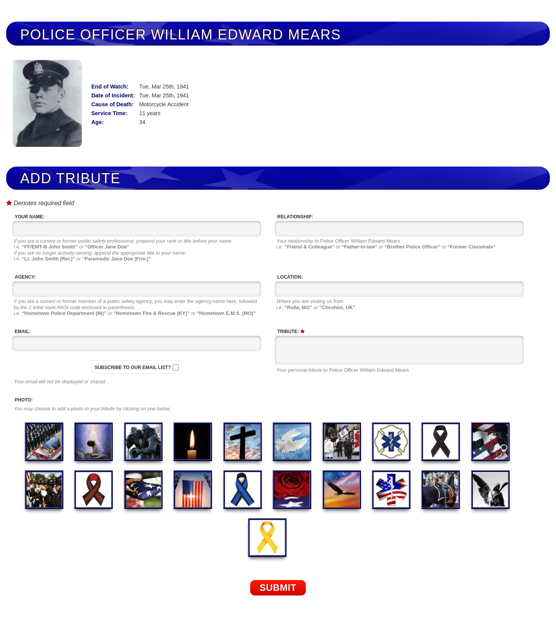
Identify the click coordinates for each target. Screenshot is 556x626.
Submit (278, 587)
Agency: (25, 277)
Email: (23, 331)
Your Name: (29, 216)
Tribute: (290, 331)
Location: (290, 277)
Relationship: (295, 216)
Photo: (23, 400)
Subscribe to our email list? (133, 367)
